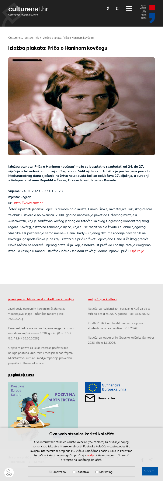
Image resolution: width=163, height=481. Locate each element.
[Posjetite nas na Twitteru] (117, 8)
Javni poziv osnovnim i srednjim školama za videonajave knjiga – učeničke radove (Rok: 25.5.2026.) (36, 314)
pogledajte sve (21, 375)
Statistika (82, 472)
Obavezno (59, 472)
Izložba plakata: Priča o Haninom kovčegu (57, 48)
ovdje (90, 455)
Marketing (105, 472)
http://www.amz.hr (28, 203)
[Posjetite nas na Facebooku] (108, 8)
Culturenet (15, 38)
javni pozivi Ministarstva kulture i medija (41, 299)
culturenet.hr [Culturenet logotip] (28, 11)
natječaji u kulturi (102, 299)
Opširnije (137, 251)
